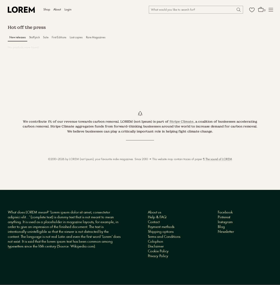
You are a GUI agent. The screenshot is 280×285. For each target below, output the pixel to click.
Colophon (155, 242)
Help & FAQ (157, 217)
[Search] (238, 10)
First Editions (59, 37)
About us (154, 212)
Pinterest (224, 217)
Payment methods (161, 227)
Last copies (76, 37)
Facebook (225, 212)
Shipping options (161, 232)
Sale (45, 37)
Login (67, 9)
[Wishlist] (252, 9)
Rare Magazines (95, 37)
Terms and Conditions (164, 237)
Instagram (225, 222)
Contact (154, 222)
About (57, 9)
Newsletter (226, 232)
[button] (271, 9)
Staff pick (34, 37)
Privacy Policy (158, 256)
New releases (17, 37)
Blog (221, 227)
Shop (46, 9)
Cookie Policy (158, 251)
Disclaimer (156, 246)
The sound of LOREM (219, 159)
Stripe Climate (182, 121)
